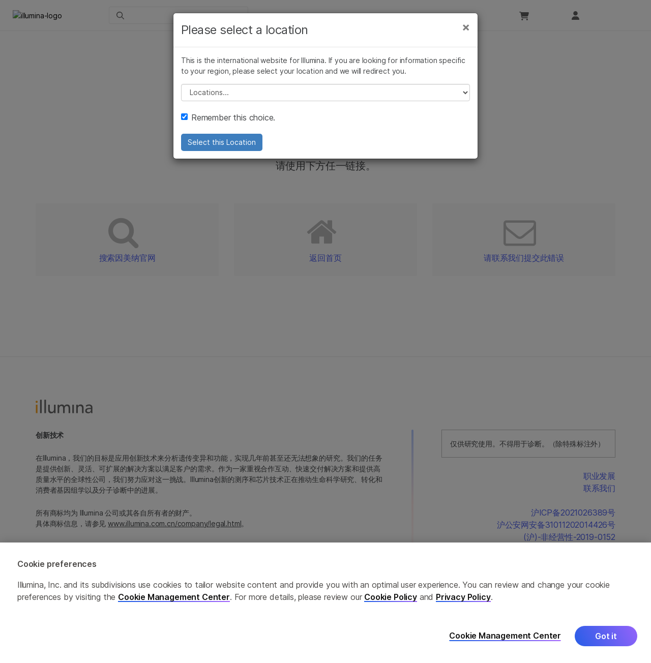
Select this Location (222, 160)
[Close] (466, 45)
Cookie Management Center (174, 597)
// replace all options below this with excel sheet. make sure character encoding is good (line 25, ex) (325, 110)
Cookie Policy (390, 597)
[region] (325, 603)
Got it (606, 636)
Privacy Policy (463, 597)
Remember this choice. (228, 135)
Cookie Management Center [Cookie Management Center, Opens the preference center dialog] (505, 636)
